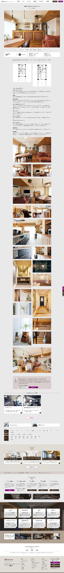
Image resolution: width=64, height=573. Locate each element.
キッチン (18, 430)
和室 (47, 430)
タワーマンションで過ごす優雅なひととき (50, 459)
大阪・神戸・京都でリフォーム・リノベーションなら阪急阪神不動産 (14, 472)
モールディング (22, 49)
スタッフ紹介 (34, 565)
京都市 (12, 439)
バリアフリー (52, 430)
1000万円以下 (13, 434)
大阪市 (12, 436)
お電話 (43, 562)
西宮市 (20, 437)
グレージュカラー (39, 430)
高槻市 (36, 436)
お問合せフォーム (54, 490)
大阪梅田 (23, 567)
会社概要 (33, 567)
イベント (22, 562)
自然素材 (33, 430)
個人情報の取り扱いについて (55, 568)
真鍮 (30, 49)
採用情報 (42, 567)
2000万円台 (24, 434)
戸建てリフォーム (24, 561)
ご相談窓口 (9, 490)
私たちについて (33, 560)
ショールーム (22, 566)
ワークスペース (27, 430)
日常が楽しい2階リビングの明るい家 (11, 459)
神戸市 (12, 437)
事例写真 (27, 472)
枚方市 (39, 436)
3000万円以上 (30, 434)
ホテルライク (13, 430)
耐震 (44, 430)
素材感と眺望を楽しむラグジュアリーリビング (32, 407)
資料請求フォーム (43, 490)
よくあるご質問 (44, 566)
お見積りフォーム (32, 490)
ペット (22, 430)
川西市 (36, 437)
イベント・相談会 (44, 560)
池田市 (28, 436)
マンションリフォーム (34, 472)
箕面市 (24, 436)
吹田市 (20, 436)
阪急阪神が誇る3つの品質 (35, 562)
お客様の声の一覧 (32, 467)
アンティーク (16, 49)
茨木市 (32, 436)
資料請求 (55, 1)
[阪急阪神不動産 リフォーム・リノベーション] (7, 1)
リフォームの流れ (34, 566)
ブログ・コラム (24, 565)
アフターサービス (44, 565)
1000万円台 (19, 434)
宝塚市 (27, 49)
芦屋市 (28, 437)
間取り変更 (39, 49)
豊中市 (16, 436)
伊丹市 (32, 437)
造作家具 (34, 49)
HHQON (33, 561)
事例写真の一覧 (32, 417)
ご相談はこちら (33, 387)
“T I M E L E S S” (8, 407)
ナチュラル (57, 430)
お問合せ (61, 1)
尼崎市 (16, 437)
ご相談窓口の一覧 (55, 562)
